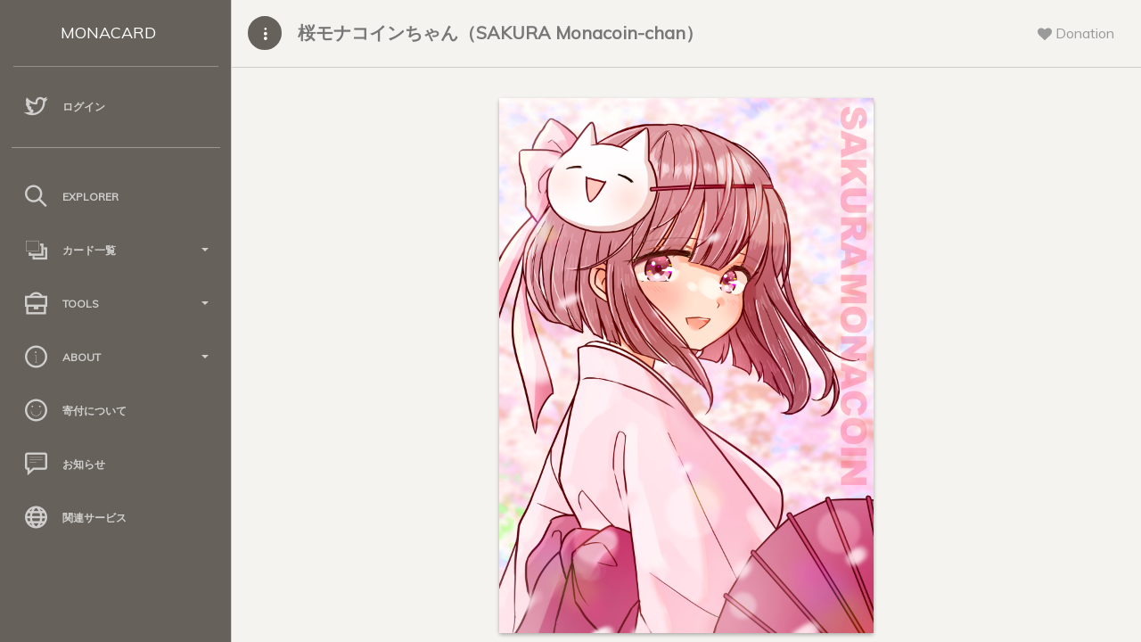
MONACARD (108, 32)
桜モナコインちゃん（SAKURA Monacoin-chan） (500, 32)
